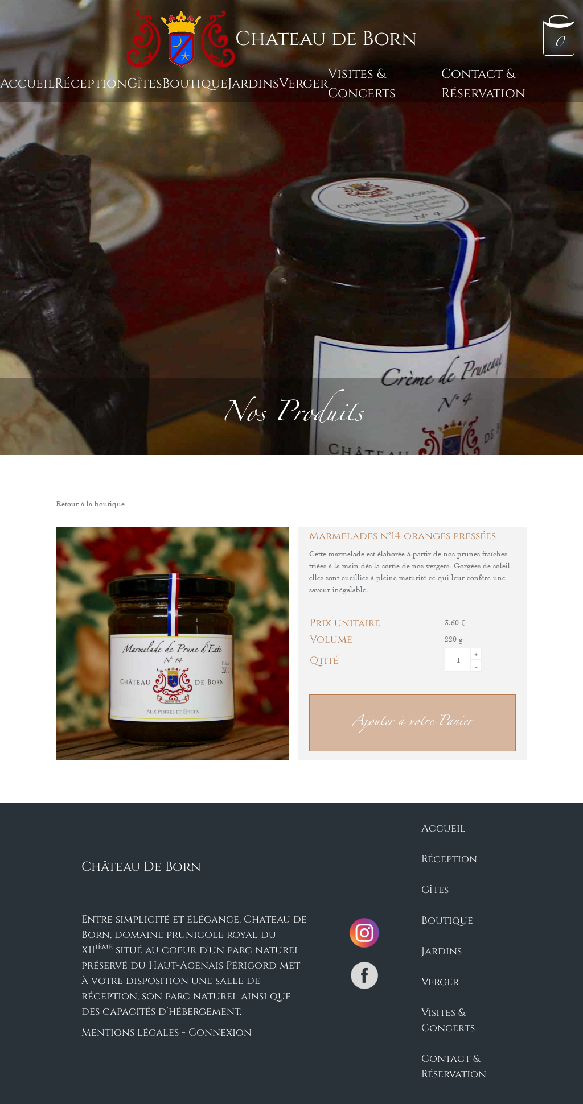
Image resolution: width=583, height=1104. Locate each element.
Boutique (195, 82)
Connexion (220, 1032)
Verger (303, 82)
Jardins (253, 82)
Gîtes (144, 82)
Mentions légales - (134, 1032)
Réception (91, 82)
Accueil (27, 82)
